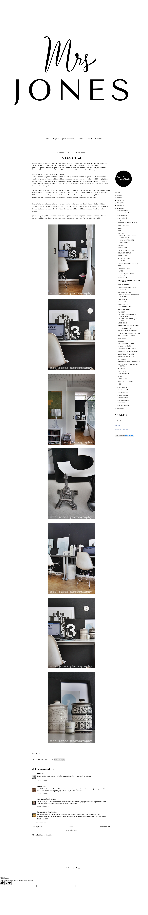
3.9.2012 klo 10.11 (42, 780)
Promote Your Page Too (121, 429)
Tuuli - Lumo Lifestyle (43, 799)
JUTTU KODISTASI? (68, 139)
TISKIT (120, 376)
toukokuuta (122, 395)
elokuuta (121, 387)
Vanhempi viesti (105, 827)
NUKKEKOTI (121, 312)
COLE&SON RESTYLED (125, 253)
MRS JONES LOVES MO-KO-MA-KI (128, 351)
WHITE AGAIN (122, 379)
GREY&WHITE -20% (124, 258)
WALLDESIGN (122, 338)
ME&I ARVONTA (123, 299)
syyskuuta (122, 218)
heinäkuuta (122, 390)
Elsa (38, 773)
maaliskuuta (122, 400)
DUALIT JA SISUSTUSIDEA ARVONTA (129, 333)
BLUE (119, 220)
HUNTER (120, 271)
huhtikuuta (122, 398)
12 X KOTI (80, 139)
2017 (118, 195)
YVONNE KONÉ (122, 248)
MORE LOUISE (122, 255)
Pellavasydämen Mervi (44, 812)
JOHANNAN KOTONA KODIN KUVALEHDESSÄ (127, 236)
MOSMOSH (121, 245)
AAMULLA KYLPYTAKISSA (125, 381)
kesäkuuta (122, 392)
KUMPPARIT (121, 368)
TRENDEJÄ (121, 341)
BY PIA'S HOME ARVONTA (126, 250)
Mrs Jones (117, 425)
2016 (118, 198)
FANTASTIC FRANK (123, 374)
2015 (118, 200)
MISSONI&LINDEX (123, 285)
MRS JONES (56, 139)
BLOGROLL (98, 139)
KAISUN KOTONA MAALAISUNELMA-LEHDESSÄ (129, 281)
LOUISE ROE (121, 261)
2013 (118, 205)
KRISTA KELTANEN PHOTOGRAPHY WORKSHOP (128, 295)
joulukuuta (122, 210)
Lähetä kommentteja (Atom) (44, 835)
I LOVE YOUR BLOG (124, 243)
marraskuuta (123, 213)
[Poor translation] (8, 883)
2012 (118, 208)
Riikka (39, 786)
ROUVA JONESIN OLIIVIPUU (126, 336)
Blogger (78, 868)
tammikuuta (122, 405)
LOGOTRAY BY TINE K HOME (127, 349)
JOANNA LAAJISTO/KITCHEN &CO (128, 263)
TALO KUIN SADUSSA (124, 292)
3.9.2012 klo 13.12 (42, 806)
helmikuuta (122, 403)
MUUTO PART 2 (123, 304)
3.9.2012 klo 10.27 (42, 793)
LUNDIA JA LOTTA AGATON (126, 354)
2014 (118, 203)
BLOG (47, 139)
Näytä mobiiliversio (71, 830)
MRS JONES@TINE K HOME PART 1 (128, 331)
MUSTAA (120, 231)
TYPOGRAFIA (122, 359)
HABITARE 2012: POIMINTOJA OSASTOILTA (127, 315)
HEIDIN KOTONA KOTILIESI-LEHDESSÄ (126, 274)
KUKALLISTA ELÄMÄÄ (124, 346)
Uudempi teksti (37, 827)
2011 (118, 409)
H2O (119, 384)
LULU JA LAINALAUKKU (125, 307)
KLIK (98, 218)
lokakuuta (122, 215)
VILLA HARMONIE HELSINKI (126, 344)
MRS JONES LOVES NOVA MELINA (128, 287)
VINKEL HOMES (122, 323)
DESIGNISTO (122, 290)
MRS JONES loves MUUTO (126, 357)
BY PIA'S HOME (122, 278)
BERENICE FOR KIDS (124, 309)
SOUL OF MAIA (122, 302)
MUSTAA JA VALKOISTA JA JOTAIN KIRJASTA (128, 365)
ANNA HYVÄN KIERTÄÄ (125, 328)
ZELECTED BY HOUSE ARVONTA (128, 223)
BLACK (120, 228)
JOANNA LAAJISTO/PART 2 (126, 240)
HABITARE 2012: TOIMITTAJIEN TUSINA (127, 319)
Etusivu (71, 827)
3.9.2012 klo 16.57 (42, 819)
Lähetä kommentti (40, 823)
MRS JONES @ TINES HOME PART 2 (128, 325)
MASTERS (121, 233)
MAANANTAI (122, 371)
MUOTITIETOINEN (123, 225)
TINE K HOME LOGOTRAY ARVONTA (129, 362)
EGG (119, 266)
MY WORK (89, 139)
